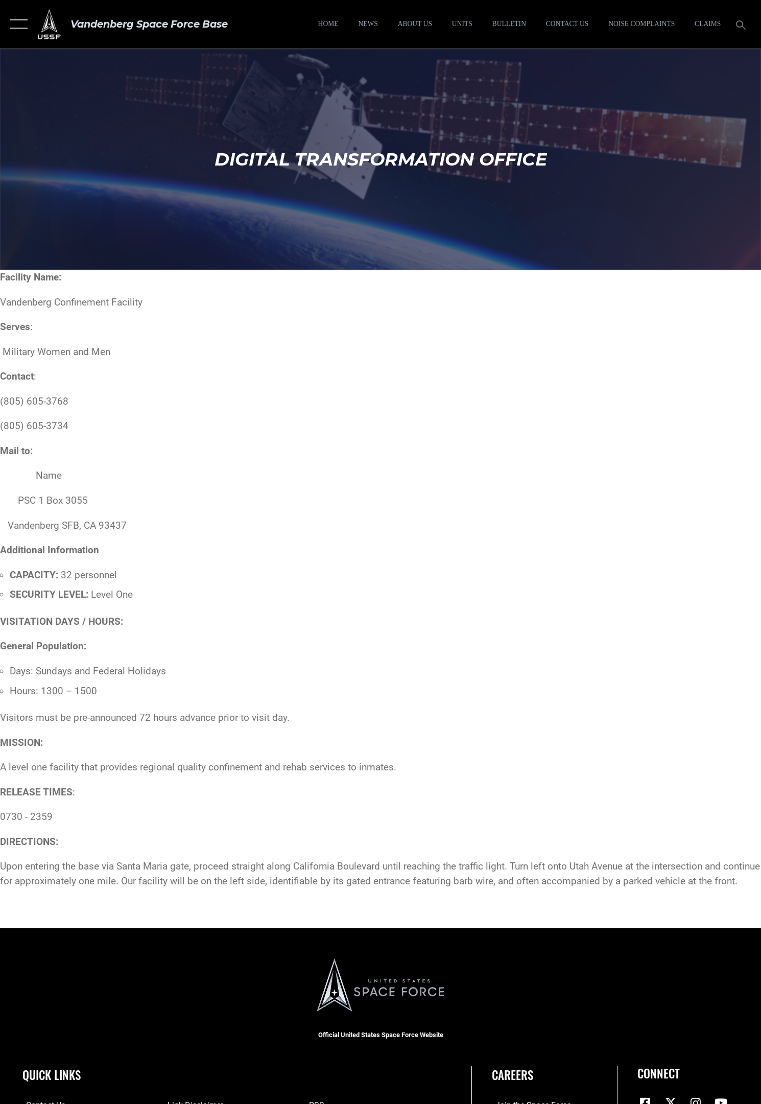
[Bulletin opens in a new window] (509, 24)
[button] (16, 24)
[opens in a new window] (641, 24)
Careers (512, 1075)
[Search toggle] (742, 24)
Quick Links (51, 1075)
